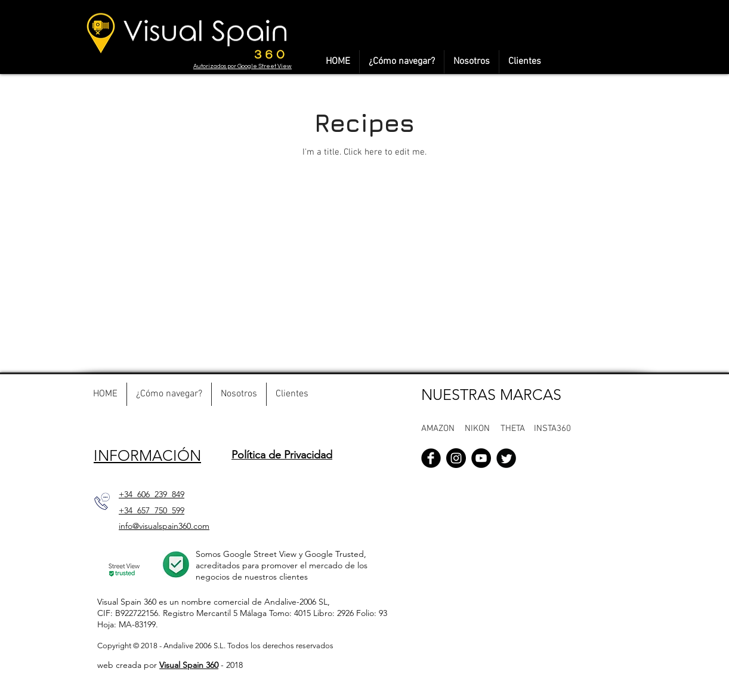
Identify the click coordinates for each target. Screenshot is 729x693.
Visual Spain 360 (188, 665)
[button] (478, 429)
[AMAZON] (443, 429)
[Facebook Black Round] (431, 458)
